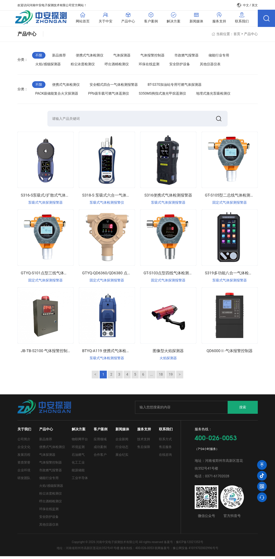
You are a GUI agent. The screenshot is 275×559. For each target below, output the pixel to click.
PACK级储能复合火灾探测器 (56, 95)
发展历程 (23, 457)
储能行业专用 (218, 57)
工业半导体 (80, 481)
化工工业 (78, 465)
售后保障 (143, 450)
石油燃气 (78, 457)
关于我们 (24, 432)
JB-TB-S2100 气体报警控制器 (46, 353)
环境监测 (78, 450)
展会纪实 (121, 457)
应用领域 (100, 442)
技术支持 (143, 442)
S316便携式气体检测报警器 (168, 197)
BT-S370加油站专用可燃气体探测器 (175, 86)
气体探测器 (122, 57)
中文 (246, 5)
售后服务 (165, 450)
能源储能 (78, 473)
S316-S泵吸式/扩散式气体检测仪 (49, 197)
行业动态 (121, 450)
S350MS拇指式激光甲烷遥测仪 (162, 95)
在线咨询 (165, 457)
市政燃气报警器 (186, 57)
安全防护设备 (179, 66)
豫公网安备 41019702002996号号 (195, 551)
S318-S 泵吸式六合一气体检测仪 (110, 197)
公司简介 (23, 442)
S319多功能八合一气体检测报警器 (234, 275)
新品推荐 (59, 57)
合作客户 (100, 457)
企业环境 (23, 473)
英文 (255, 5)
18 (161, 377)
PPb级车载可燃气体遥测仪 (108, 95)
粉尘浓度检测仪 (83, 66)
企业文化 (23, 450)
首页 (236, 35)
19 (171, 377)
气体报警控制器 (152, 57)
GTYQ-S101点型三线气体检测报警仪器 (54, 275)
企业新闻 (121, 442)
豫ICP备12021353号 (189, 545)
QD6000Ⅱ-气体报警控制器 (230, 353)
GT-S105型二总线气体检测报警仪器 (235, 197)
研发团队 (23, 481)
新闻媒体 (122, 432)
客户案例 (100, 432)
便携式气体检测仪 (89, 57)
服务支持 (144, 432)
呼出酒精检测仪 (117, 66)
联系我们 (166, 432)
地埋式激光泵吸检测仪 (213, 95)
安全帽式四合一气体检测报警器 (114, 86)
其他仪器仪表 (210, 66)
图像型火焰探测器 (168, 353)
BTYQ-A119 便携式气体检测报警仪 (112, 353)
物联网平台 (80, 442)
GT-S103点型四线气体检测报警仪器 (174, 275)
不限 (38, 57)
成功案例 (100, 450)
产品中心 (251, 35)
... (151, 377)
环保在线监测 (149, 66)
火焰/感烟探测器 (48, 66)
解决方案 (78, 432)
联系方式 (165, 442)
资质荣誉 (23, 465)
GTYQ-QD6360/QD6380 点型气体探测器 (116, 275)
